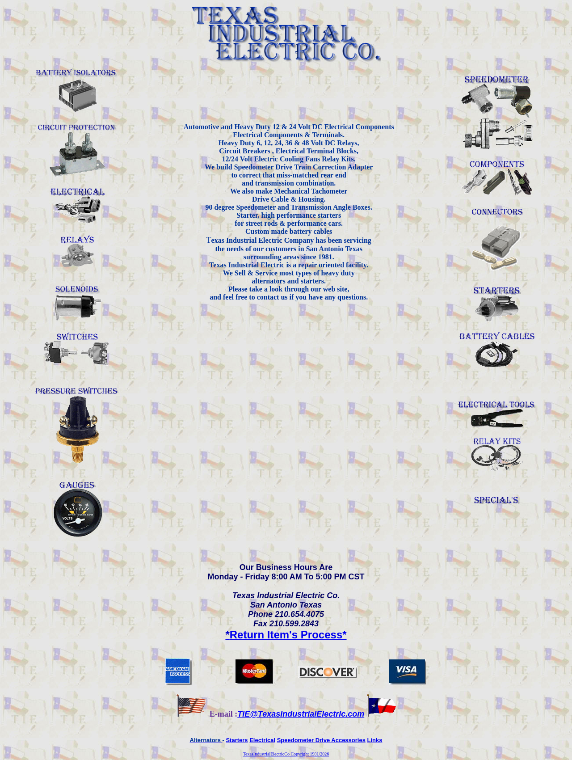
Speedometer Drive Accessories (321, 740)
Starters (237, 740)
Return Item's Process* (285, 635)
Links (375, 740)
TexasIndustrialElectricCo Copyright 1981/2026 (286, 754)
